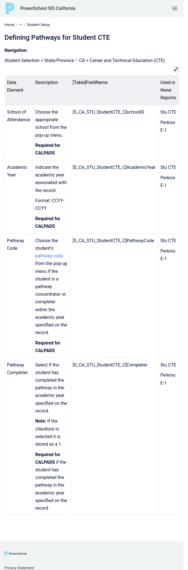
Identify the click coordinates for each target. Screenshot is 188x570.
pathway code (49, 256)
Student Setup (38, 25)
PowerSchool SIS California (47, 8)
